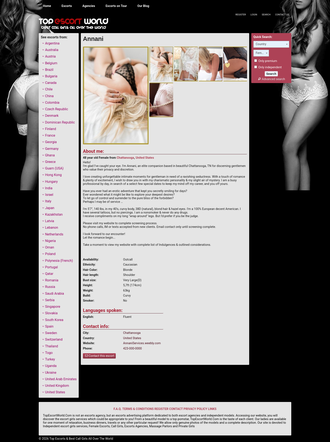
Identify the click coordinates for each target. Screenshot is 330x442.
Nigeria (50, 241)
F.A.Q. (118, 409)
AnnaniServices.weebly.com (142, 343)
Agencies (88, 6)
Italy (48, 201)
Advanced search (271, 79)
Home (47, 6)
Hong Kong (53, 175)
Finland (50, 129)
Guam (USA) (54, 168)
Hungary (51, 182)
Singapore (52, 307)
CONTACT (176, 409)
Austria (50, 56)
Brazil (49, 70)
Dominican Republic (60, 122)
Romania (51, 280)
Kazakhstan (54, 214)
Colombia (52, 103)
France (50, 135)
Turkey (50, 359)
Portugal (51, 267)
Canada (50, 83)
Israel (49, 195)
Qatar (49, 274)
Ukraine (50, 373)
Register (241, 14)
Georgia (51, 142)
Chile (49, 89)
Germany (52, 149)
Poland (50, 254)
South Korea (54, 320)
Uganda (51, 366)
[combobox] (271, 44)
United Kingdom (57, 386)
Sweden (51, 333)
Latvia (49, 221)
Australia (51, 50)
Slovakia (51, 313)
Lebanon (51, 228)
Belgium (51, 63)
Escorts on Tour (116, 6)
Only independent (268, 67)
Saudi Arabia (54, 294)
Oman (49, 247)
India (48, 188)
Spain (49, 326)
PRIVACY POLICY (195, 409)
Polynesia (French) (59, 261)
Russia (50, 287)
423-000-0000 (132, 348)
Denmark (52, 116)
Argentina (52, 43)
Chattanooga (125, 158)
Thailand (51, 346)
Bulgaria (51, 76)
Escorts (67, 6)
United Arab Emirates (61, 379)
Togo (49, 353)
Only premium (265, 61)
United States (145, 158)
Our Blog (143, 6)
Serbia (50, 300)
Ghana (50, 155)
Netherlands (54, 234)
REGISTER (161, 409)
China (49, 96)
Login (253, 14)
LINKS (212, 409)
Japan (49, 208)
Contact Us (282, 14)
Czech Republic (56, 109)
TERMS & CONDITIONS (138, 409)
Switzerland (54, 339)
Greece (50, 162)
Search (266, 14)
